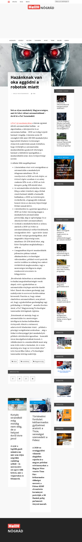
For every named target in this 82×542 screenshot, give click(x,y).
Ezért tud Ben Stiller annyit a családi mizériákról (63, 300)
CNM (33, 93)
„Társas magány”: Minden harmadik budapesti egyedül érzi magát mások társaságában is (64, 125)
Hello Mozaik (62, 157)
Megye (28, 1)
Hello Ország (16, 402)
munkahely (25, 361)
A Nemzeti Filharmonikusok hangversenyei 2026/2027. (63, 105)
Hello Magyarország (20, 93)
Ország (14, 1)
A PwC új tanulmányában (21, 123)
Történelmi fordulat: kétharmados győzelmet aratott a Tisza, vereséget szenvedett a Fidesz (40, 428)
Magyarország (38, 361)
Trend (52, 40)
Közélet (21, 40)
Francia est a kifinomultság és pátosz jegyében (63, 253)
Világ (21, 1)
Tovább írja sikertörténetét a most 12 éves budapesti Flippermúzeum (64, 170)
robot (14, 361)
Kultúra (28, 40)
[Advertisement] (41, 23)
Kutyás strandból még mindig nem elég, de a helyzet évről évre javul (16, 426)
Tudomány (37, 40)
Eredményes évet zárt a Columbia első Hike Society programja (63, 268)
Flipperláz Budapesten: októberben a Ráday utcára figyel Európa (64, 317)
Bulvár (59, 40)
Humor (66, 40)
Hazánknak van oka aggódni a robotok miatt (26, 82)
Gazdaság (12, 40)
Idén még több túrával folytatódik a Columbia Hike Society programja (64, 143)
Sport (46, 40)
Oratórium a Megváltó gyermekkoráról (63, 285)
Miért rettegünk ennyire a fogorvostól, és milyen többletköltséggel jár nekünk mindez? (64, 235)
